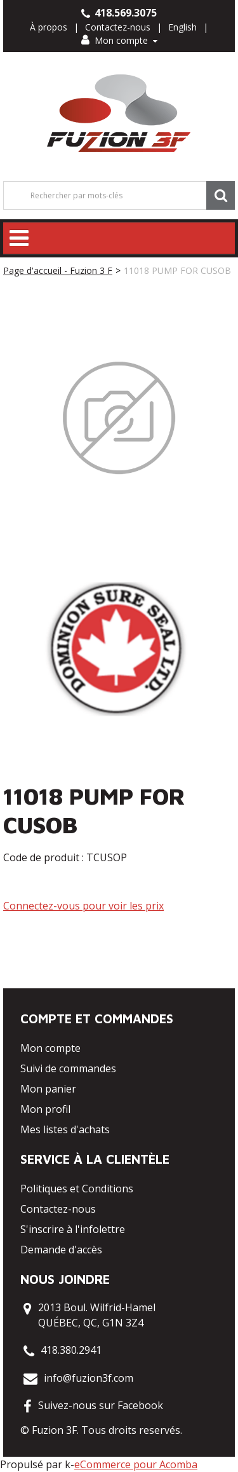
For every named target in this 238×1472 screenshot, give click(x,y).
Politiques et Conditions (76, 1189)
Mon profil (45, 1109)
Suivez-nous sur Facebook (100, 1405)
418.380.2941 (71, 1350)
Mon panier (48, 1089)
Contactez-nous (117, 27)
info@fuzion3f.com (88, 1378)
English (182, 27)
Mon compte (119, 40)
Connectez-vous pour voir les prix (83, 906)
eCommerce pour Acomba (135, 1464)
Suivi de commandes (68, 1068)
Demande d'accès (61, 1250)
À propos (48, 27)
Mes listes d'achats (65, 1129)
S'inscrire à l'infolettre (72, 1229)
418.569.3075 (119, 13)
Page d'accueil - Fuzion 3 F (57, 270)
